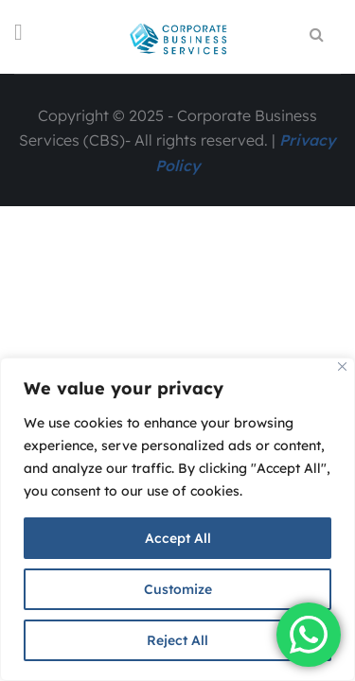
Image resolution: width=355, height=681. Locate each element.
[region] (177, 519)
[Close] (342, 366)
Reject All (177, 640)
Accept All (178, 538)
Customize (178, 589)
